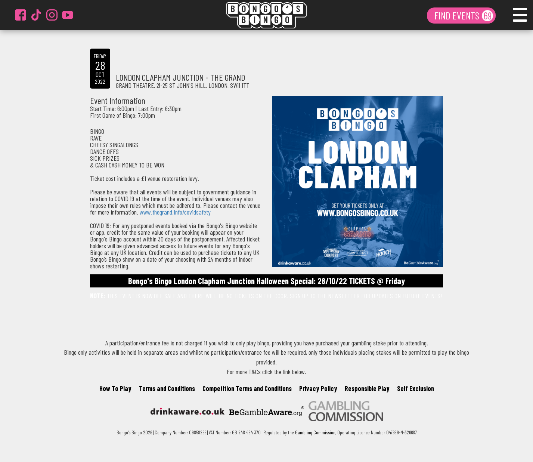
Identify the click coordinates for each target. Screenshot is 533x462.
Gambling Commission (315, 432)
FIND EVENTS (457, 15)
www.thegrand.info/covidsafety (175, 212)
